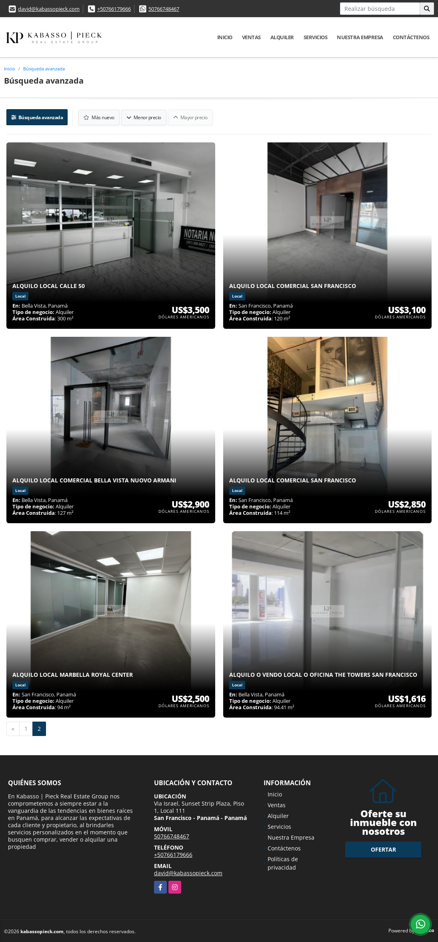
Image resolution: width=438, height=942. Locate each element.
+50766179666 (114, 8)
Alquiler (282, 37)
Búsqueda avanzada (44, 69)
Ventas (251, 37)
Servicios (316, 37)
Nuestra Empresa (360, 37)
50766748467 (163, 8)
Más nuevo (100, 116)
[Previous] (13, 727)
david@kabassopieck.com (49, 8)
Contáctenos (411, 37)
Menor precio (144, 116)
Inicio (224, 37)
